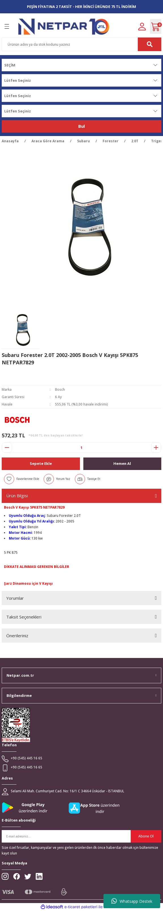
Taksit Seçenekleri (23, 617)
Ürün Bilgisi (17, 495)
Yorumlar (15, 598)
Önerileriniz (17, 635)
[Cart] (155, 26)
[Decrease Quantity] (7, 447)
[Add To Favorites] (21, 479)
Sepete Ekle (41, 463)
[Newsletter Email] (81, 836)
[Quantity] (81, 447)
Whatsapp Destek (131, 901)
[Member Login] (142, 26)
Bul (81, 126)
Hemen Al (122, 463)
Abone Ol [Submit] (146, 836)
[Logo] (64, 26)
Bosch (60, 389)
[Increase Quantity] (156, 447)
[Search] (81, 44)
